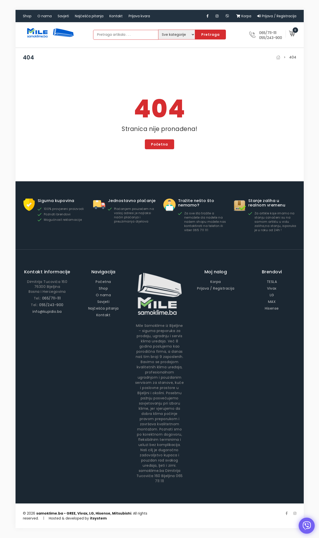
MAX (272, 301)
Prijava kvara (139, 16)
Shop (27, 16)
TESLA (272, 281)
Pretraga (210, 34)
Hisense (272, 308)
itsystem (98, 518)
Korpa (243, 16)
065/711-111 (267, 32)
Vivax (272, 288)
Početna (159, 144)
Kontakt (116, 16)
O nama (44, 16)
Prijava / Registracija (276, 16)
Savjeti (63, 16)
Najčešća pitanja (89, 16)
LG (272, 295)
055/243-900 (270, 37)
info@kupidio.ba (47, 311)
